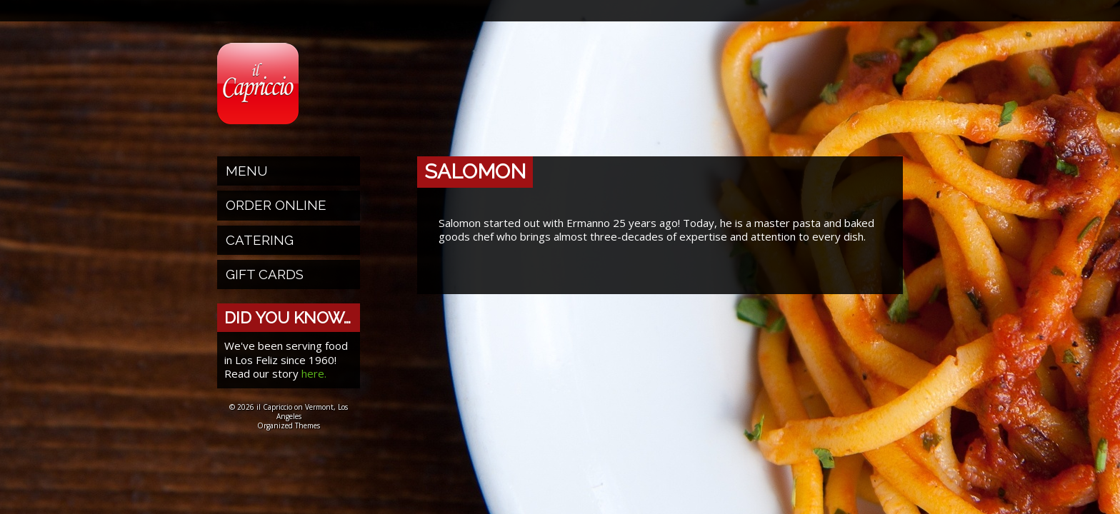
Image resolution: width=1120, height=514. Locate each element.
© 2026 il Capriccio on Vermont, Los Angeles (288, 411)
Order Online (276, 205)
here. (313, 373)
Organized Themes (288, 425)
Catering (260, 240)
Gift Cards (265, 274)
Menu (247, 170)
